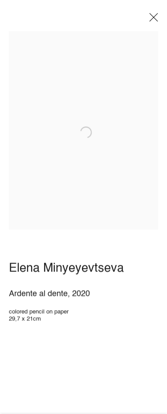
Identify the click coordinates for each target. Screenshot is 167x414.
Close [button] (151, 20)
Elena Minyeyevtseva (66, 270)
